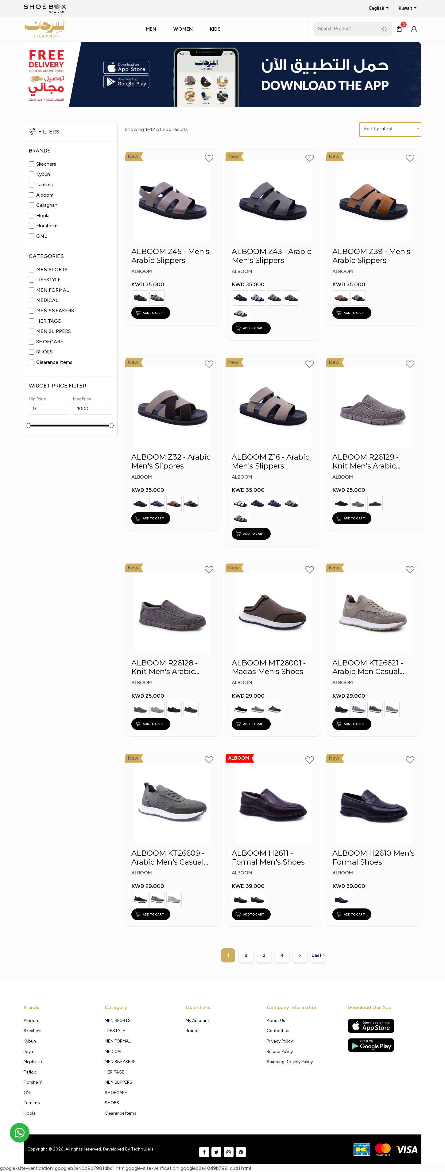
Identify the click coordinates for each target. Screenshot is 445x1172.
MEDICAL (47, 300)
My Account (197, 1020)
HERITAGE (48, 321)
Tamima (44, 184)
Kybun (43, 174)
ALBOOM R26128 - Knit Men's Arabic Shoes (164, 668)
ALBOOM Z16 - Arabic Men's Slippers (270, 463)
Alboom (44, 195)
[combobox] (390, 129)
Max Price (82, 399)
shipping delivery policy (290, 1061)
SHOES (44, 352)
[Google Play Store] (371, 1045)
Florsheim (46, 226)
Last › (318, 955)
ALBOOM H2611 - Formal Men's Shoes (268, 858)
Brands (192, 1030)
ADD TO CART (149, 312)
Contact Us (278, 1030)
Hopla (42, 215)
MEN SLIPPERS (53, 331)
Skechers (46, 164)
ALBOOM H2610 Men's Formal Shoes (373, 858)
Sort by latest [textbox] (378, 129)
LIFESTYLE (48, 280)
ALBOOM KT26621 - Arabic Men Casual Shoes (367, 668)
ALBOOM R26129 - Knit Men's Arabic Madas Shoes (365, 463)
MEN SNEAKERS (55, 311)
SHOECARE (49, 342)
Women (183, 29)
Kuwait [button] (406, 8)
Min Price (37, 399)
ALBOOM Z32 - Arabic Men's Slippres (171, 463)
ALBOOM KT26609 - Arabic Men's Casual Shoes (167, 859)
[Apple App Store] (371, 1026)
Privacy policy (280, 1041)
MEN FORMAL (52, 290)
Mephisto (33, 1061)
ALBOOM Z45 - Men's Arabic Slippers (170, 256)
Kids (215, 29)
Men (151, 29)
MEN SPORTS (52, 269)
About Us (276, 1020)
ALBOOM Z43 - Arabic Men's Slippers (271, 256)
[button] (153, 35)
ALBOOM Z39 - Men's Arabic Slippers (371, 256)
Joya (28, 1051)
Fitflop (30, 1072)
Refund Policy (280, 1051)
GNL (41, 236)
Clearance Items (54, 362)
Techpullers (142, 1149)
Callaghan (46, 205)
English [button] (377, 8)
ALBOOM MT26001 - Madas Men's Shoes (269, 668)
